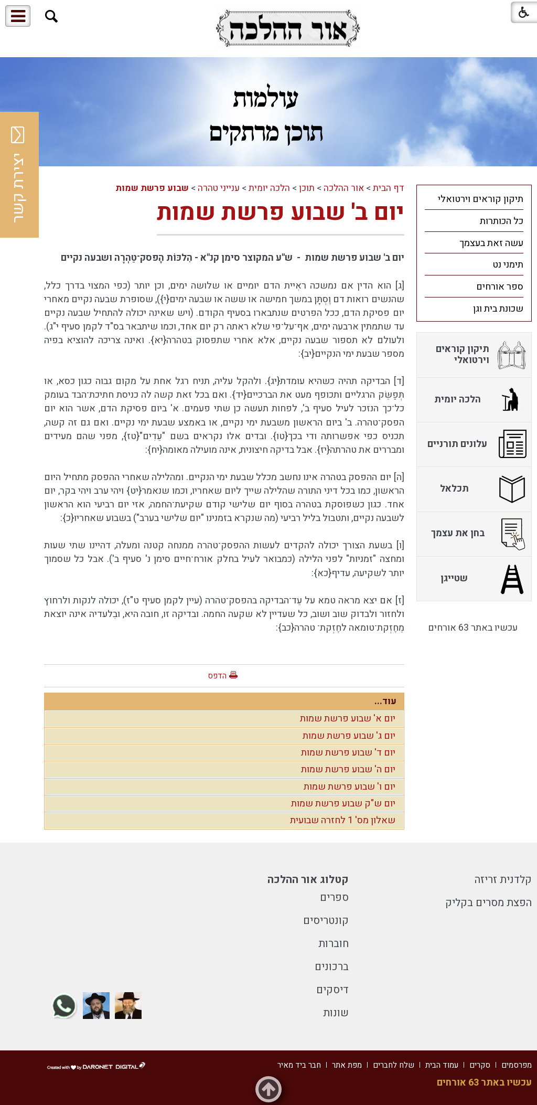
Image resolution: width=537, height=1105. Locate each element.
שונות (336, 1013)
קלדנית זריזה (503, 879)
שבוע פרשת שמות (152, 188)
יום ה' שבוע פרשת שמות (348, 769)
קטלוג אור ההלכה (308, 879)
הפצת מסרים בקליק (488, 902)
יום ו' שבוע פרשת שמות (349, 787)
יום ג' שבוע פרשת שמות (349, 736)
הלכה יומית (269, 188)
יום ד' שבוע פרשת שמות (348, 753)
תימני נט (507, 265)
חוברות (333, 943)
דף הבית (388, 188)
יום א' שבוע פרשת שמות (347, 718)
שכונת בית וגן (498, 309)
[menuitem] (474, 199)
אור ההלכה (344, 188)
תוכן (307, 188)
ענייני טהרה (219, 188)
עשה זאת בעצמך (491, 243)
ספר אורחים (499, 287)
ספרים (334, 897)
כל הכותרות (501, 221)
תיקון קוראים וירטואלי (480, 199)
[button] (51, 16)
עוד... (385, 701)
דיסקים (332, 989)
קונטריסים (326, 920)
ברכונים (332, 966)
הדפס (217, 676)
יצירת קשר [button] (18, 174)
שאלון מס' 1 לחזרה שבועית (342, 820)
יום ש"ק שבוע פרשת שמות (343, 803)
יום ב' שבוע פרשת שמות (280, 212)
